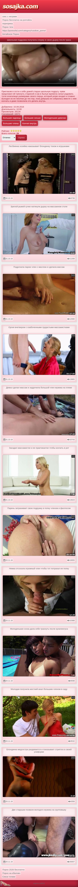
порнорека (7, 23)
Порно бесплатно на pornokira (17, 20)
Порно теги (7, 27)
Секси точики (8, 876)
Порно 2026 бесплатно (13, 869)
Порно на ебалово (11, 873)
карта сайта (39, 883)
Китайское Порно (10, 34)
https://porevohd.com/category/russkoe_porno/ (24, 30)
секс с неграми (9, 16)
